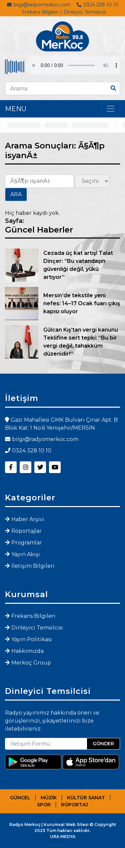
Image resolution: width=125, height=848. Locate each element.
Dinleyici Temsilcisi (85, 12)
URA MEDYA (62, 836)
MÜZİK (49, 798)
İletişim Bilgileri (33, 566)
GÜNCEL (20, 798)
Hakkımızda (27, 651)
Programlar (26, 542)
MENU (15, 109)
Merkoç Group (31, 663)
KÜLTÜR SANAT (86, 798)
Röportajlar (26, 531)
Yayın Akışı (25, 554)
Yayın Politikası (31, 639)
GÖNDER (103, 744)
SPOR (44, 805)
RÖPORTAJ (74, 805)
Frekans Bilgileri (40, 12)
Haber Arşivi (27, 519)
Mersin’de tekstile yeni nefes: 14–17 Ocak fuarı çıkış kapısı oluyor (81, 303)
